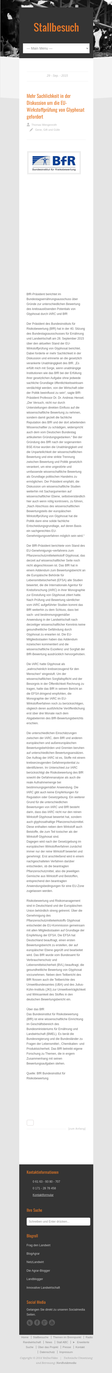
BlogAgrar (33, 1253)
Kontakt (80, 1347)
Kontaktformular (43, 1195)
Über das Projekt (48, 1347)
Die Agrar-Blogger (38, 1270)
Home (24, 1337)
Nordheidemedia (66, 1363)
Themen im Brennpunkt (67, 1337)
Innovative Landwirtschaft (43, 1287)
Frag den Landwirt (39, 1245)
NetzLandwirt (35, 1262)
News (48, 1342)
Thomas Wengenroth (44, 124)
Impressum (66, 1352)
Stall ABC (62, 1342)
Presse (67, 1347)
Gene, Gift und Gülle (47, 129)
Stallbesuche (41, 1337)
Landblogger (35, 1279)
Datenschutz (47, 1352)
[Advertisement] (56, 232)
